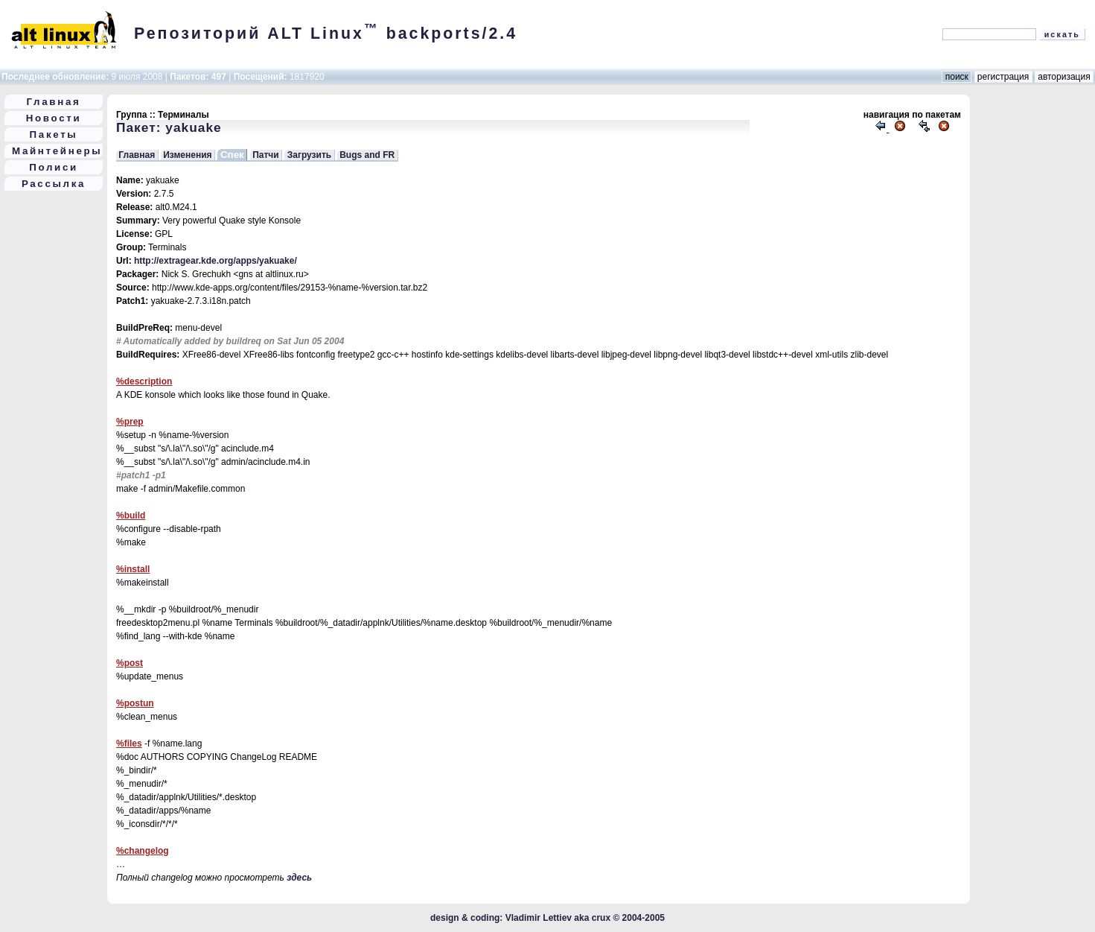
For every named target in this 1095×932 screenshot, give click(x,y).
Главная (54, 101)
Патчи (265, 155)
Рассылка (54, 183)
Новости (54, 118)
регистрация (1003, 77)
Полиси (53, 167)
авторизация (1064, 77)
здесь (299, 877)
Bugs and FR (367, 155)
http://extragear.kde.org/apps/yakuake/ (215, 261)
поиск (956, 77)
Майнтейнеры (57, 150)
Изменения (187, 155)
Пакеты (54, 134)
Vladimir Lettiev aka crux (557, 918)
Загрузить (309, 155)
